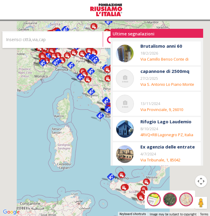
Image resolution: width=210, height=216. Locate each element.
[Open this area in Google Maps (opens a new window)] (11, 212)
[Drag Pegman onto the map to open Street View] (201, 203)
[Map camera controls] (201, 181)
